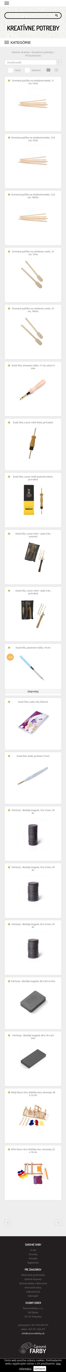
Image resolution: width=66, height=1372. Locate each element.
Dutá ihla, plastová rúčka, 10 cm (33, 647)
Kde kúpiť (33, 1295)
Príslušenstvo (33, 55)
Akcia (14, 70)
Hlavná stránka (20, 52)
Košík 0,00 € (59, 3)
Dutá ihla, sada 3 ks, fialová (33, 701)
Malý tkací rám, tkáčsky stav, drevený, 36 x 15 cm (33, 1094)
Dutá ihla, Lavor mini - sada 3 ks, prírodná (33, 592)
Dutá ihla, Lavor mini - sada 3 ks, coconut (33, 535)
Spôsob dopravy (33, 1279)
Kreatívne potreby (42, 52)
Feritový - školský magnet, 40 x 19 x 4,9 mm (33, 1037)
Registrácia (33, 1262)
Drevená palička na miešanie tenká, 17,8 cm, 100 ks (33, 196)
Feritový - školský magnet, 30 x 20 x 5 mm (33, 981)
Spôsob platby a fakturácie (33, 1283)
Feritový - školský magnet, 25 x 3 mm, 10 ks (33, 925)
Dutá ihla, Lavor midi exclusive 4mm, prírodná (33, 478)
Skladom (33, 70)
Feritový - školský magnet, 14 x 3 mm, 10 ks (33, 812)
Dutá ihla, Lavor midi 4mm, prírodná (33, 422)
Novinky (33, 1254)
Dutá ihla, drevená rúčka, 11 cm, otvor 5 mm (33, 367)
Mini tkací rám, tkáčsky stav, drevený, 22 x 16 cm (33, 1151)
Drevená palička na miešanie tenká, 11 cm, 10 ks (33, 82)
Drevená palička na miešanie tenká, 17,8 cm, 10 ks (33, 139)
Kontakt (33, 1258)
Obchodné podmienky (33, 1275)
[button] (6, 2)
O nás (33, 1250)
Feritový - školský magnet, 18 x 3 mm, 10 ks (33, 869)
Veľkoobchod (33, 1291)
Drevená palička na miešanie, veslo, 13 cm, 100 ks (33, 310)
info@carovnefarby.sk (33, 1333)
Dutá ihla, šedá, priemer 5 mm (33, 756)
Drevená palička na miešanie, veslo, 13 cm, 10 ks (33, 253)
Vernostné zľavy (33, 1287)
